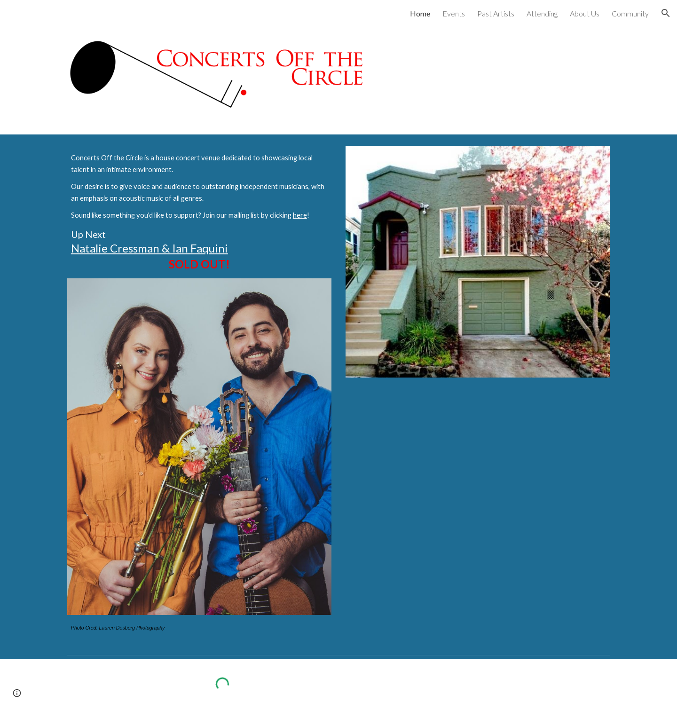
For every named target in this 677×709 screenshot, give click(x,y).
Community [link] (630, 13)
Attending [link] (542, 13)
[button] (665, 13)
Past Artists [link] (495, 13)
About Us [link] (584, 13)
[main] (199, 212)
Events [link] (453, 13)
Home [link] (420, 13)
